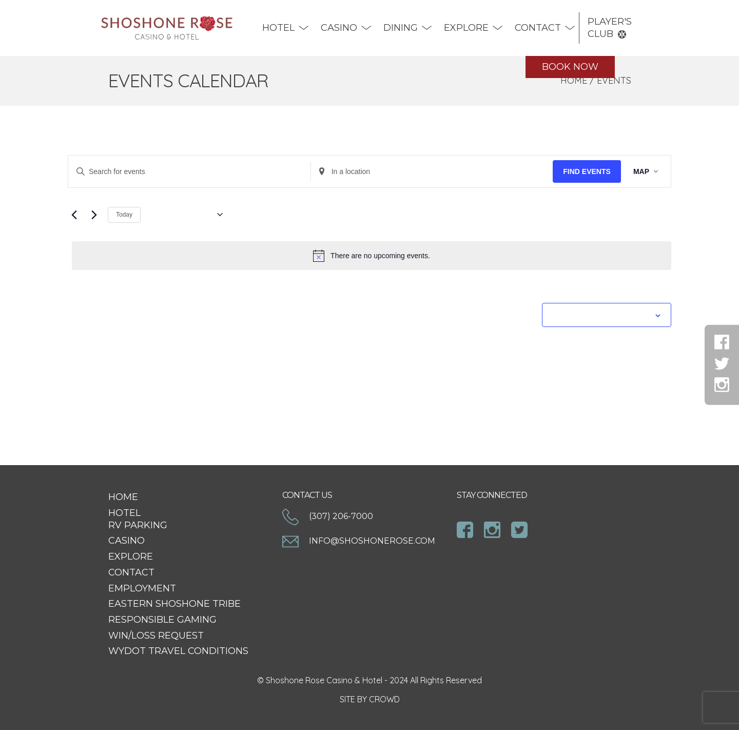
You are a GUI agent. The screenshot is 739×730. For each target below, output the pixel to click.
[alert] (371, 255)
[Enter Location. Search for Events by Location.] (432, 172)
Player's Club (610, 28)
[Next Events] (94, 214)
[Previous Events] (74, 214)
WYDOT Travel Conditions (178, 651)
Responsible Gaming (162, 619)
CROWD (384, 699)
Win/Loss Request (156, 635)
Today (124, 214)
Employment (142, 588)
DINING (400, 27)
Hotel (278, 27)
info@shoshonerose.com (358, 541)
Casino (339, 27)
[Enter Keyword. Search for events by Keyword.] (189, 172)
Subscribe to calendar (601, 315)
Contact (538, 27)
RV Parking (137, 525)
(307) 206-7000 (327, 517)
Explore (466, 27)
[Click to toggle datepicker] (185, 214)
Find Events (587, 171)
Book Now (570, 66)
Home (573, 80)
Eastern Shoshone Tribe (174, 603)
